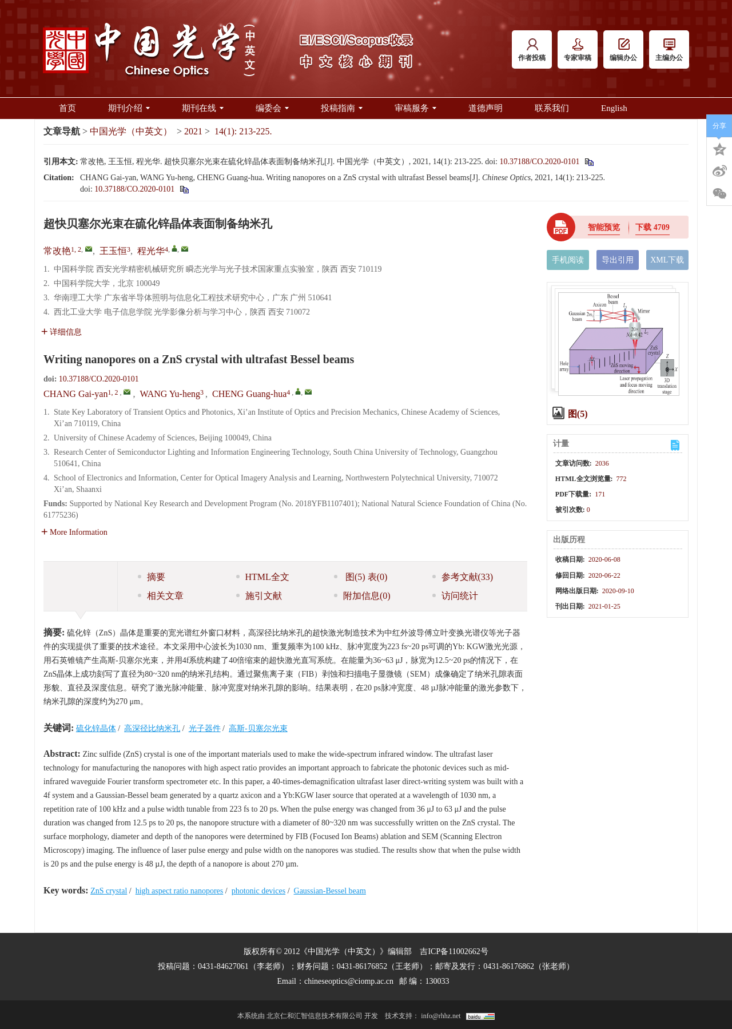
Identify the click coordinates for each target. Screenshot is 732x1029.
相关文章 (161, 596)
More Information (74, 532)
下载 (652, 227)
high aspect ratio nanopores (180, 891)
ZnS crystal (108, 891)
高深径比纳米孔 (152, 728)
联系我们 (552, 108)
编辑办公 (623, 50)
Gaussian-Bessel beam (330, 891)
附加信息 (362, 596)
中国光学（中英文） (131, 131)
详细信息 (61, 332)
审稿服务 (415, 108)
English (614, 108)
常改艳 (57, 251)
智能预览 (604, 227)
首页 (67, 108)
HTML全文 (262, 577)
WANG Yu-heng (170, 394)
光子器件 (205, 728)
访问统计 (455, 596)
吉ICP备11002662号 (454, 951)
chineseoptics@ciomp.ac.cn (348, 981)
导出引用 (618, 260)
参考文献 (463, 577)
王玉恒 (113, 251)
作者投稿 (532, 50)
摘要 (151, 577)
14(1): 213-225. (243, 131)
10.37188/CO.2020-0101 (539, 161)
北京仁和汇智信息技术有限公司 (314, 1016)
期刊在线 (203, 108)
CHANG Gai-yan (75, 394)
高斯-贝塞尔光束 (258, 728)
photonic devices (258, 891)
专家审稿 (577, 50)
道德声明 (485, 108)
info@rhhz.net (440, 1016)
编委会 (272, 108)
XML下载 (667, 260)
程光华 (151, 251)
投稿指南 (342, 108)
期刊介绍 (129, 108)
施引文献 (259, 596)
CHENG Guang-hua (249, 394)
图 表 (360, 577)
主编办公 (669, 50)
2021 (193, 131)
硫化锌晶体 (96, 728)
